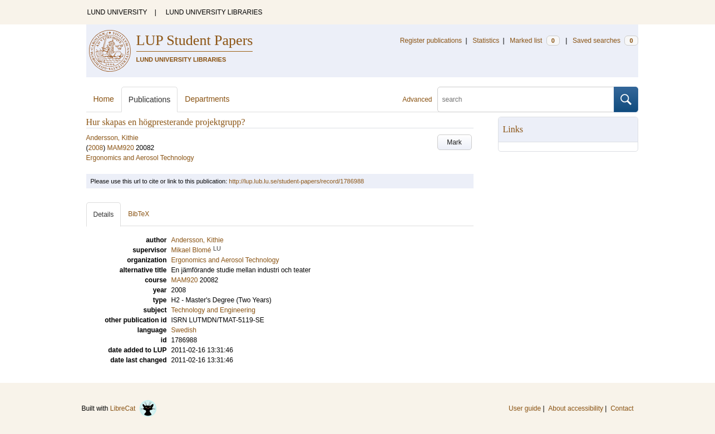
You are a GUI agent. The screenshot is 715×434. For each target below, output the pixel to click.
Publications (150, 99)
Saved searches (605, 40)
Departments (207, 98)
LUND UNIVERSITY (117, 12)
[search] (525, 99)
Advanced (417, 99)
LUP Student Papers (194, 40)
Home (103, 98)
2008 (95, 148)
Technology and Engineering (213, 310)
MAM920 (120, 148)
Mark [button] (454, 142)
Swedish (183, 330)
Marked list (534, 40)
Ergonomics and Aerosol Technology (140, 158)
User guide (525, 408)
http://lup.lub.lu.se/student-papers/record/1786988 (296, 181)
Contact (621, 408)
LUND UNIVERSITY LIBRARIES (214, 12)
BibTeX (138, 214)
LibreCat (133, 408)
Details (103, 214)
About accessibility (575, 408)
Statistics (485, 40)
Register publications (431, 40)
